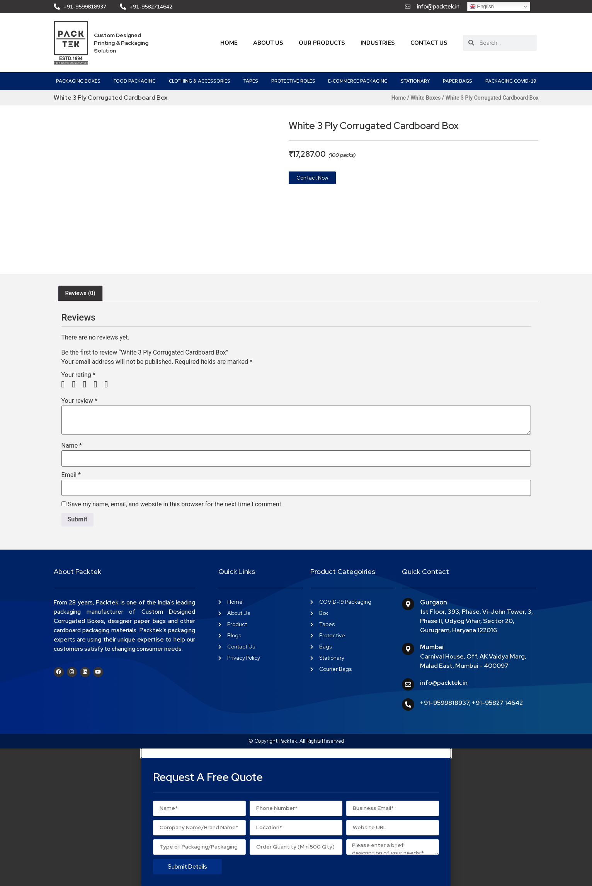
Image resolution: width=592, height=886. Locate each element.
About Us (268, 43)
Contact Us (428, 43)
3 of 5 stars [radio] (87, 384)
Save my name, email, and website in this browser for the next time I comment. (175, 504)
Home (229, 43)
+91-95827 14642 (497, 703)
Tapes (250, 81)
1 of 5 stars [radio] (66, 384)
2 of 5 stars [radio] (76, 384)
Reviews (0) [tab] (80, 293)
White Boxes (426, 98)
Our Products (322, 43)
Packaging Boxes (78, 81)
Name (71, 446)
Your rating (78, 375)
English (482, 6)
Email (71, 475)
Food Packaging (135, 81)
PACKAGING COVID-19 (510, 81)
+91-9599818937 (444, 703)
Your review (79, 401)
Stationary (415, 81)
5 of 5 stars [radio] (109, 384)
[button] (296, 753)
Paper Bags (457, 81)
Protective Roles (293, 81)
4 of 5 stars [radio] (98, 384)
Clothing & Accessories (199, 81)
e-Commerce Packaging (358, 81)
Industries (378, 43)
